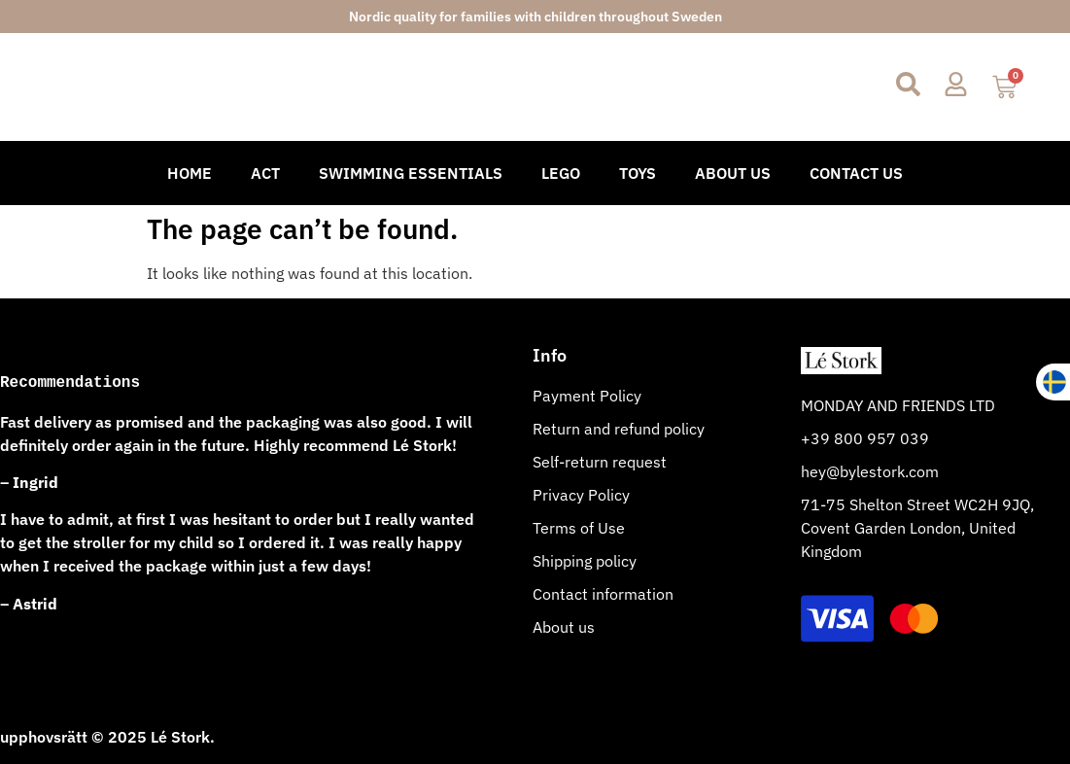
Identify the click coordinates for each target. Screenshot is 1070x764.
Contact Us (856, 173)
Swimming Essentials (410, 173)
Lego (560, 173)
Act (265, 173)
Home (189, 173)
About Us (733, 173)
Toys (637, 173)
